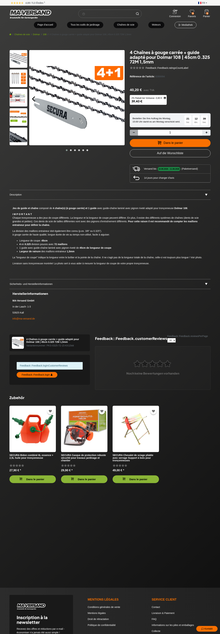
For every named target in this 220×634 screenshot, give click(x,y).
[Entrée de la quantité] (170, 133)
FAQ (154, 619)
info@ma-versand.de (24, 318)
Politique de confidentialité (102, 625)
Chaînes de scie (125, 24)
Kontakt (207, 628)
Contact (156, 607)
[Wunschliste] (192, 11)
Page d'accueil (45, 24)
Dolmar (36, 34)
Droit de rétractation (98, 619)
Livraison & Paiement (163, 613)
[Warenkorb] (206, 11)
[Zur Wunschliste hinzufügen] (170, 153)
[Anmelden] (175, 13)
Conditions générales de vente (104, 607)
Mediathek (185, 24)
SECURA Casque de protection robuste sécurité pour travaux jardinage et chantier (83, 458)
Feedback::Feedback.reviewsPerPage (187, 336)
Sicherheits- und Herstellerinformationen (31, 284)
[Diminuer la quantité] (134, 133)
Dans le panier (170, 142)
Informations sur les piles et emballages (173, 625)
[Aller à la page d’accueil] (10, 34)
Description (16, 194)
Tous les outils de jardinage (85, 24)
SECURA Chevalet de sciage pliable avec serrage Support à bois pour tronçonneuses (133, 458)
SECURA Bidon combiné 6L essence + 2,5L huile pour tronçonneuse (31, 456)
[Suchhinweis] (83, 14)
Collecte (156, 631)
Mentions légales (97, 613)
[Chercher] (137, 14)
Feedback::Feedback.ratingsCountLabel (167, 68)
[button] (202, 2)
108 (44, 34)
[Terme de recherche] (106, 14)
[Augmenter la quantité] (206, 133)
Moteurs (156, 24)
